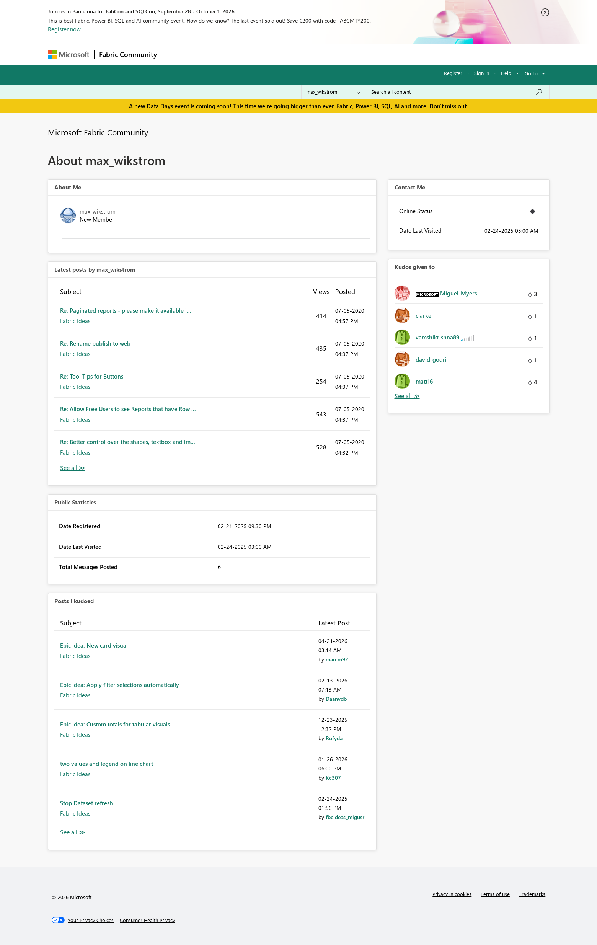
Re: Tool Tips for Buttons (91, 376)
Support (369, 54)
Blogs (308, 54)
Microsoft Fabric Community (98, 132)
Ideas (239, 54)
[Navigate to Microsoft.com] (68, 54)
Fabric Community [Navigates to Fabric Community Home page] (128, 54)
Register (453, 73)
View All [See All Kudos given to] (407, 396)
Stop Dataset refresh (86, 803)
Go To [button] (531, 73)
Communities (273, 54)
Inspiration (208, 54)
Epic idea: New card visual (94, 645)
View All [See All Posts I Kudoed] (72, 832)
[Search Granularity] (333, 92)
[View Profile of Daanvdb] (336, 698)
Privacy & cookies (451, 894)
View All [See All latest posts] (72, 468)
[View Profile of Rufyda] (334, 738)
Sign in (481, 73)
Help (506, 73)
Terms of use (495, 894)
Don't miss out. (448, 106)
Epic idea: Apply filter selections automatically (119, 685)
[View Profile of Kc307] (333, 777)
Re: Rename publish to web (95, 343)
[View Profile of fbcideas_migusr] (345, 817)
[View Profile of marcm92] (337, 659)
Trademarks (532, 894)
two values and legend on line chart (106, 763)
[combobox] (457, 92)
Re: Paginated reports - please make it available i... (125, 310)
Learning (337, 54)
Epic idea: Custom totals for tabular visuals (115, 724)
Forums (174, 54)
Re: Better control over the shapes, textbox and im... (127, 442)
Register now (64, 29)
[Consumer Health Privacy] (147, 920)
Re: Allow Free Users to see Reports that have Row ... (128, 409)
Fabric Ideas (75, 321)
